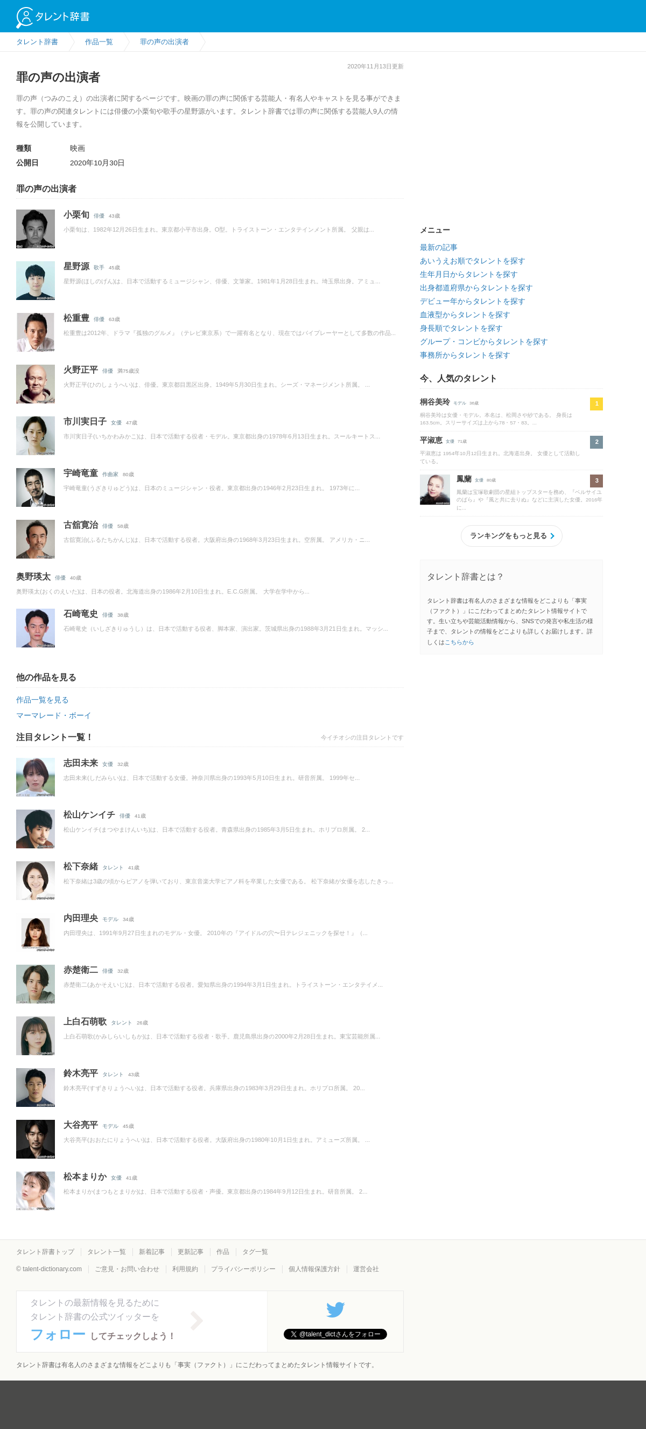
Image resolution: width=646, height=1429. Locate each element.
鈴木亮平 (81, 1073)
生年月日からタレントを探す (469, 274)
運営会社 (366, 1269)
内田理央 (81, 918)
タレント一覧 (106, 1252)
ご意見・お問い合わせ (127, 1269)
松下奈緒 (81, 866)
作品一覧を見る (42, 699)
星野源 (76, 266)
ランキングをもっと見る (508, 536)
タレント (113, 867)
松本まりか (85, 1176)
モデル (110, 919)
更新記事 (190, 1252)
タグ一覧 (255, 1252)
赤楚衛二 (81, 969)
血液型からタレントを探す (465, 314)
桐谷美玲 (435, 402)
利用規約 (185, 1269)
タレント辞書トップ (45, 1252)
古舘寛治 (81, 524)
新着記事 (152, 1252)
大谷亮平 (81, 1125)
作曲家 (110, 474)
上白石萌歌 (85, 1021)
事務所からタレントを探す (465, 355)
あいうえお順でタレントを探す (472, 260)
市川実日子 (85, 421)
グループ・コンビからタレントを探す (484, 341)
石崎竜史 (81, 613)
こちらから (459, 642)
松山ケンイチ (89, 814)
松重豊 (76, 318)
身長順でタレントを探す (461, 328)
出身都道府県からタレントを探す (476, 287)
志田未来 (81, 763)
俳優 (99, 216)
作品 (222, 1252)
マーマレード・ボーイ (54, 715)
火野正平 (81, 369)
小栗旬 (76, 214)
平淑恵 (431, 440)
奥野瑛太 (33, 576)
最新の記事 (439, 247)
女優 (116, 423)
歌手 (99, 267)
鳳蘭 (464, 479)
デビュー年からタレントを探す (472, 301)
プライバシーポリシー (243, 1269)
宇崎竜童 (81, 473)
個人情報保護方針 (314, 1269)
